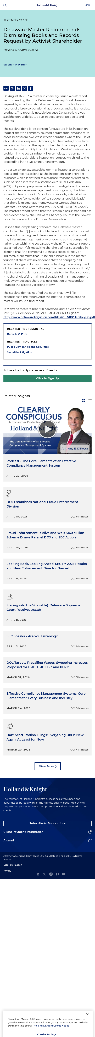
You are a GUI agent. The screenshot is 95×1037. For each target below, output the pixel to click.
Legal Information (12, 865)
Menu (88, 5)
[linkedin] (38, 874)
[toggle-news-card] (83, 400)
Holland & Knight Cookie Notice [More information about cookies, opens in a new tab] (51, 1032)
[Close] (87, 1021)
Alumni (8, 840)
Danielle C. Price (17, 334)
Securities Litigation (19, 352)
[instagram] (50, 874)
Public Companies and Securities (28, 346)
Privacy (7, 870)
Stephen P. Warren (15, 64)
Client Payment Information (23, 832)
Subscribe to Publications (47, 823)
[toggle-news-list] (90, 400)
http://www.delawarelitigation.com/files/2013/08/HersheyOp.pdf (49, 317)
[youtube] (63, 874)
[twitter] (44, 874)
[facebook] (57, 874)
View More (46, 766)
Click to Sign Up (47, 378)
